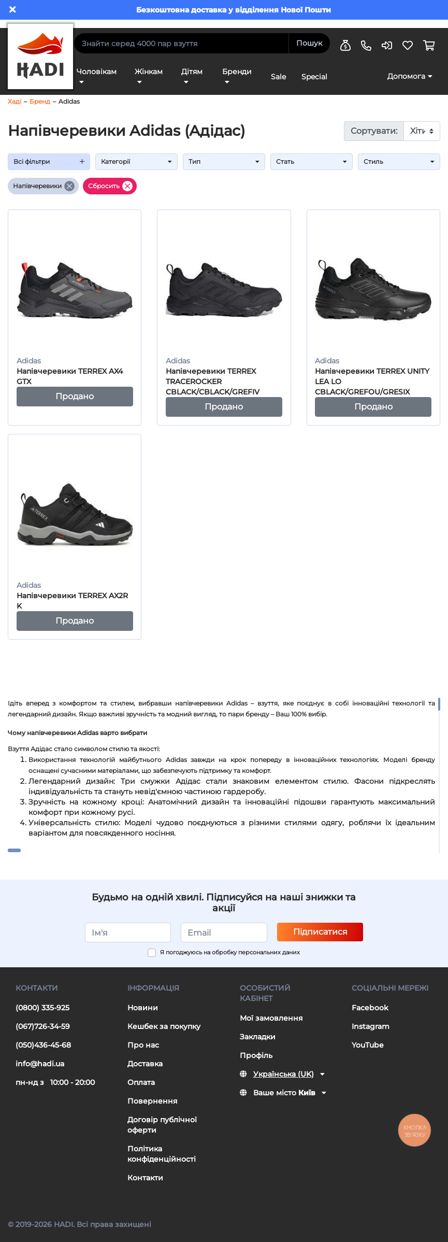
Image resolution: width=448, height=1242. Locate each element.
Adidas (69, 101)
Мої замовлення (271, 1018)
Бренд (40, 101)
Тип (224, 161)
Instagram (370, 1026)
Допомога (406, 76)
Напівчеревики (44, 186)
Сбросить (110, 186)
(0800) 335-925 (42, 1007)
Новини (142, 1007)
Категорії (136, 161)
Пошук (309, 43)
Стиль (399, 161)
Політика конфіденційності (161, 1154)
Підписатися (320, 932)
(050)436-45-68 (43, 1045)
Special (314, 76)
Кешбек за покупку (163, 1026)
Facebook (370, 1007)
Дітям (192, 71)
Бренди (237, 71)
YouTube (368, 1045)
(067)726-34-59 (43, 1026)
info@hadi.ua (40, 1063)
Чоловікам (97, 71)
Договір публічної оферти (162, 1125)
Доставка (145, 1063)
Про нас (143, 1045)
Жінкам (149, 71)
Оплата (141, 1082)
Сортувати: (374, 131)
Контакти (145, 1177)
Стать (311, 161)
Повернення (152, 1101)
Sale (278, 76)
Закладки (258, 1036)
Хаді (14, 101)
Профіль (256, 1055)
